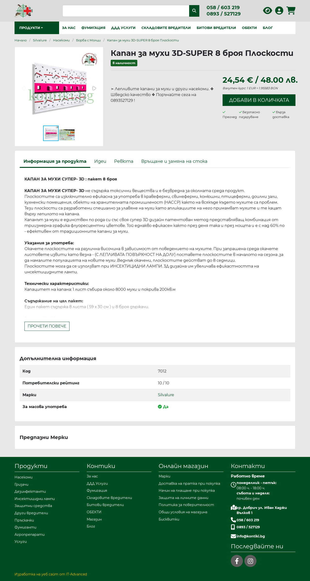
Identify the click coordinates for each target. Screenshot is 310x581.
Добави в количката (259, 100)
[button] (94, 56)
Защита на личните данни (183, 498)
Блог (268, 28)
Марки (164, 476)
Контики (101, 465)
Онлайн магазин (183, 465)
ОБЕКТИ (249, 28)
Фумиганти (25, 527)
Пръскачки (24, 520)
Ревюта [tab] (123, 161)
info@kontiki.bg (251, 536)
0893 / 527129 (224, 14)
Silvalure (166, 395)
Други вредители (31, 513)
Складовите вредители (166, 28)
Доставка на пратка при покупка (189, 483)
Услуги (21, 541)
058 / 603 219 (223, 7)
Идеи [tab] (100, 161)
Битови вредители (216, 28)
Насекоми (23, 477)
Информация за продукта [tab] (54, 161)
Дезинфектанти (30, 491)
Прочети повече (47, 326)
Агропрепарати (30, 534)
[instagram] (250, 561)
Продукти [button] (29, 28)
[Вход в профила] (279, 12)
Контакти (248, 465)
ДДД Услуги (123, 28)
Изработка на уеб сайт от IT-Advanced (51, 574)
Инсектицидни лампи (35, 499)
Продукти (31, 465)
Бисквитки (169, 519)
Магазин (94, 519)
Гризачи (21, 484)
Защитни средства (33, 506)
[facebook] (237, 561)
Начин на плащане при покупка (187, 490)
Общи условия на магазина (183, 512)
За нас (69, 28)
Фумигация (93, 28)
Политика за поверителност (186, 505)
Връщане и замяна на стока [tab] (174, 161)
